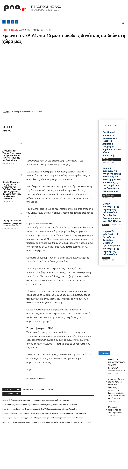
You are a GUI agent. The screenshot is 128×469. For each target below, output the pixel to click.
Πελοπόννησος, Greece (95, 11)
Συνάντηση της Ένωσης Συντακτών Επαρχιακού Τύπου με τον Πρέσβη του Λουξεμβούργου (11, 156)
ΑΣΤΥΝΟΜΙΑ (24, 30)
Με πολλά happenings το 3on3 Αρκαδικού (115, 410)
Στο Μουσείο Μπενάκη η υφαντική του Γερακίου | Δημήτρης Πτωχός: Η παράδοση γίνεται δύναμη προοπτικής (111, 144)
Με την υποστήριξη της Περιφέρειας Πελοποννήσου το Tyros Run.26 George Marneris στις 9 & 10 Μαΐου (111, 212)
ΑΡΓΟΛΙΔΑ (106, 258)
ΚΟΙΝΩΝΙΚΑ (38, 30)
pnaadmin (42, 378)
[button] (123, 23)
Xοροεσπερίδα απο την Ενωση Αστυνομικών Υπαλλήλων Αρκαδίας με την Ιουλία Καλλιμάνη (42, 404)
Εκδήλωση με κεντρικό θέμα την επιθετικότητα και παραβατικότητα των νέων (39, 400)
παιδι (48, 30)
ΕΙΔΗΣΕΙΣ (6, 30)
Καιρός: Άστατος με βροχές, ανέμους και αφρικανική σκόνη (11, 222)
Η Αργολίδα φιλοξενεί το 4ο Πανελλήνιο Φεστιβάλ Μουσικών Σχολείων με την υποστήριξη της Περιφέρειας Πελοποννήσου (111, 243)
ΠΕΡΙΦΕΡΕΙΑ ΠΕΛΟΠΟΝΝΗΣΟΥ (108, 159)
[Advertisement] (48, 446)
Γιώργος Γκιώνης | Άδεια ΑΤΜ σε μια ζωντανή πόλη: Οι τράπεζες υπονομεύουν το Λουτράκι (51, 413)
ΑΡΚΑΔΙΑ (106, 225)
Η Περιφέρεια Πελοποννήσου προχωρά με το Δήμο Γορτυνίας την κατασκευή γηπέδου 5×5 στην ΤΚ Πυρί (51, 422)
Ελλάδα (14, 30)
